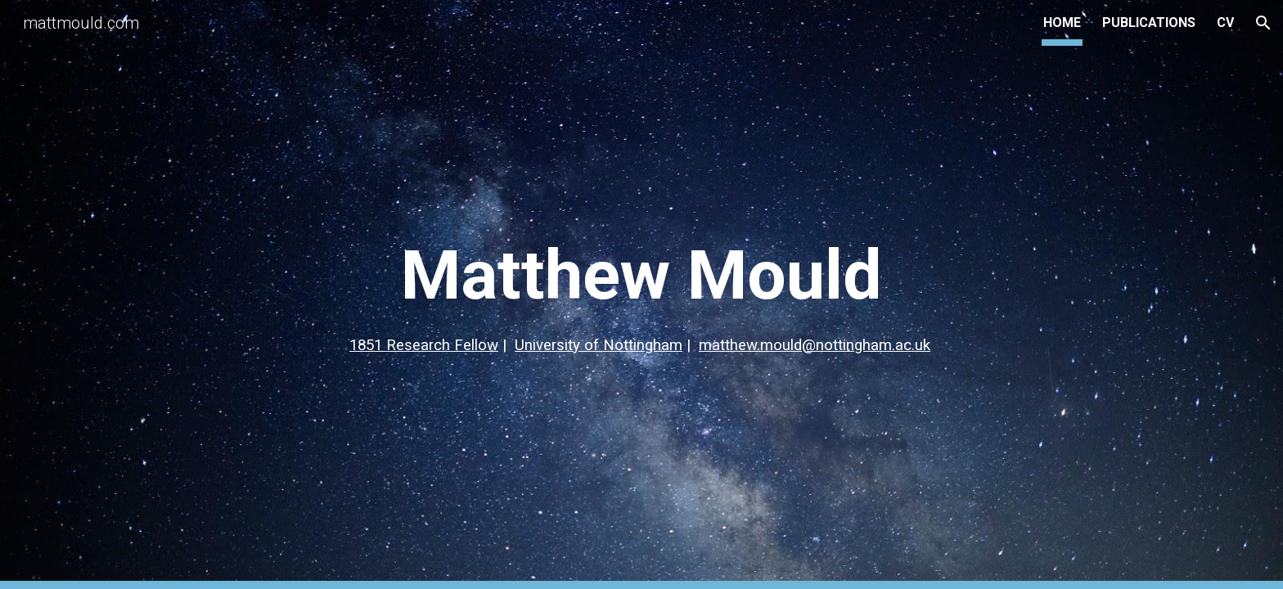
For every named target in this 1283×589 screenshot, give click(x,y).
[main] (641, 295)
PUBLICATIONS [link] (1148, 22)
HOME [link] (1062, 22)
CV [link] (1225, 22)
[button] (1263, 23)
